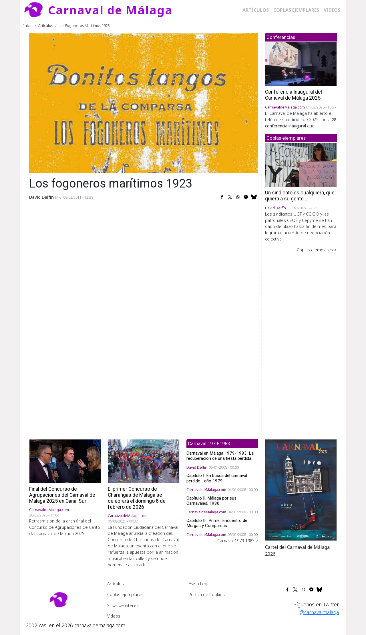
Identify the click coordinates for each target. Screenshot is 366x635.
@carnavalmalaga (319, 612)
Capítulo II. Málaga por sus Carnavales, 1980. (211, 501)
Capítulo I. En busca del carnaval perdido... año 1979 (216, 478)
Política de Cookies (207, 594)
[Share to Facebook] (222, 197)
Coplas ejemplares (296, 10)
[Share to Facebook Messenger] (246, 197)
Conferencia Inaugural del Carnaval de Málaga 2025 (293, 95)
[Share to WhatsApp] (238, 197)
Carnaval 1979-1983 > (237, 540)
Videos (332, 10)
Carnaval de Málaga (110, 10)
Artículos (255, 10)
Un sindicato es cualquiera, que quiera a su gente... (300, 196)
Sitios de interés (123, 605)
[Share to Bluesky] (254, 197)
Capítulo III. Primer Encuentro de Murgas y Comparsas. (216, 523)
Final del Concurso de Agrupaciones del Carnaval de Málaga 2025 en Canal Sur (62, 495)
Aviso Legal (199, 583)
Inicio (28, 25)
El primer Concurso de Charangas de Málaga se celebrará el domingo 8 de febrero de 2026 (137, 498)
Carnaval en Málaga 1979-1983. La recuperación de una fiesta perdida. (220, 456)
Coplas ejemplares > (317, 250)
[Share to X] (230, 197)
